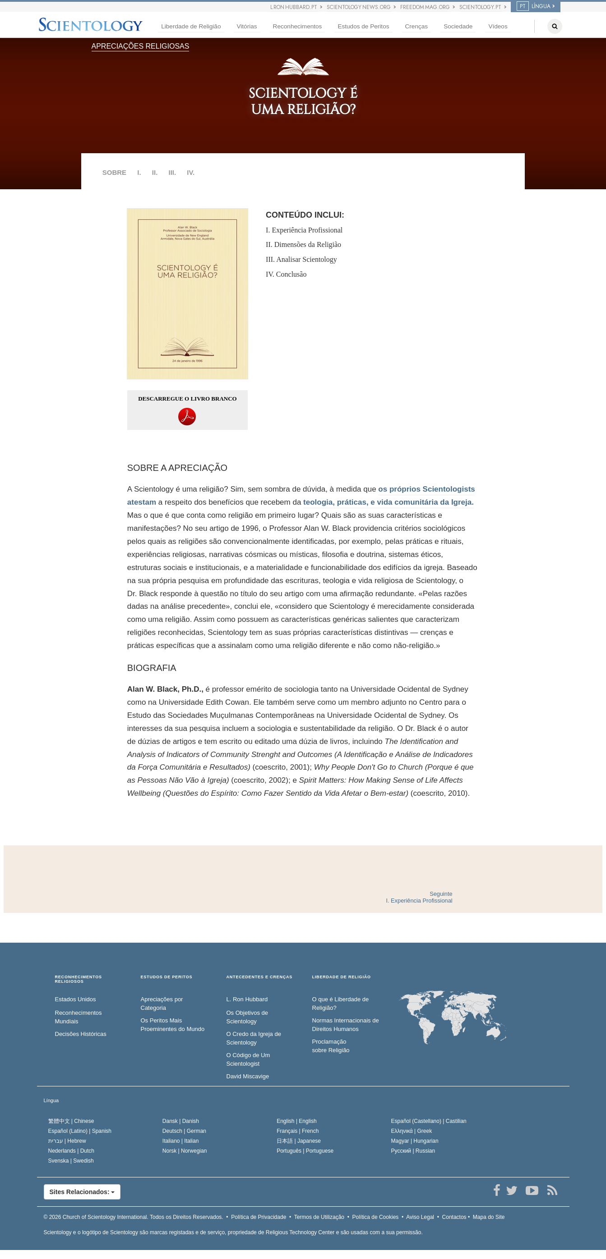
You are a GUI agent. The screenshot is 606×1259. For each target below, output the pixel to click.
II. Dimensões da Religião (303, 244)
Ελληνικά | (411, 1131)
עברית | (67, 1141)
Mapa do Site (489, 1217)
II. (155, 172)
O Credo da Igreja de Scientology (254, 1038)
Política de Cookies (375, 1217)
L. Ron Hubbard (247, 999)
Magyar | (415, 1141)
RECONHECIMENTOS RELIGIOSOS (78, 979)
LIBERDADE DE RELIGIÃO (341, 977)
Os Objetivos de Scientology (247, 1017)
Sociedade (458, 26)
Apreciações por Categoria (162, 1003)
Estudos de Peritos (363, 26)
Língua (51, 1100)
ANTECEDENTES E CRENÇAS (260, 977)
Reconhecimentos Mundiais (78, 1017)
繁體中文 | (71, 1121)
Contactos (454, 1217)
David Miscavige (248, 1076)
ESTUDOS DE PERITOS (167, 977)
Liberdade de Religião (191, 26)
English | (297, 1121)
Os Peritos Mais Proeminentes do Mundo (173, 1024)
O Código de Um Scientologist (248, 1059)
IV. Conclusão (286, 274)
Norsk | (184, 1151)
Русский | (413, 1151)
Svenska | (71, 1161)
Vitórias (247, 26)
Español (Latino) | (80, 1131)
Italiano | (180, 1141)
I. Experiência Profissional (304, 230)
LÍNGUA (533, 6)
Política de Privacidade (258, 1217)
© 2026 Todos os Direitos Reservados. (133, 1217)
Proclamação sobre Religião (331, 1046)
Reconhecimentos (297, 26)
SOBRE (114, 172)
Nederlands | (71, 1151)
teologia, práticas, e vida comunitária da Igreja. (388, 502)
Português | (305, 1151)
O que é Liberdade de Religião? (340, 1003)
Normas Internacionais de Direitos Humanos (345, 1024)
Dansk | (180, 1121)
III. (172, 172)
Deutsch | (184, 1131)
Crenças (416, 26)
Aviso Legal (420, 1217)
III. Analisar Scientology (301, 259)
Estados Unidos (75, 999)
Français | (298, 1131)
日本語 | (299, 1141)
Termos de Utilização (319, 1217)
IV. (190, 172)
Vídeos (497, 26)
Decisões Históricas (80, 1034)
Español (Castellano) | (429, 1121)
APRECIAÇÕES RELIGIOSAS (141, 46)
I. (139, 172)
